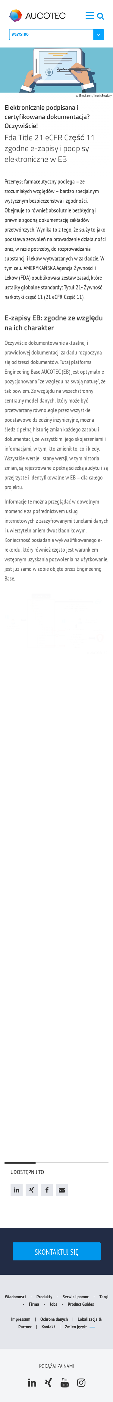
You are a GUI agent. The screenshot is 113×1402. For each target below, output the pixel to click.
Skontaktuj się (57, 1252)
